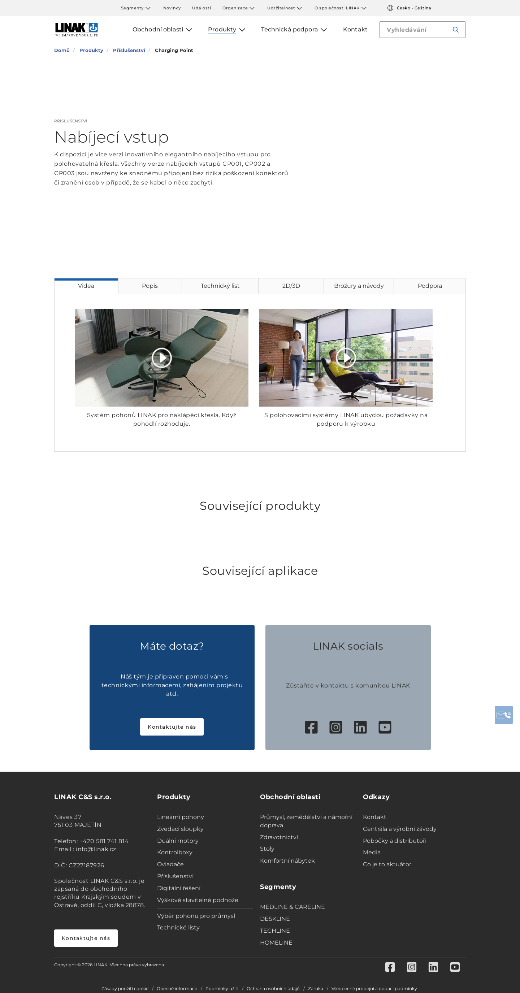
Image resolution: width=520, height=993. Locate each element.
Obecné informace (177, 988)
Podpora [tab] (430, 285)
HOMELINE (276, 942)
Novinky (172, 7)
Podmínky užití (221, 988)
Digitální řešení (178, 888)
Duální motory (178, 840)
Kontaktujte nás (172, 727)
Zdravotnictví (279, 837)
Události (201, 7)
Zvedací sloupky (180, 828)
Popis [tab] (150, 285)
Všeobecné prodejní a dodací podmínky (374, 988)
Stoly (267, 848)
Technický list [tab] (220, 285)
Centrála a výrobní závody (400, 828)
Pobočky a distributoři (394, 840)
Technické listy (178, 927)
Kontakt (374, 817)
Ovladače (170, 864)
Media (372, 852)
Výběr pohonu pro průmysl (196, 915)
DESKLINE (275, 918)
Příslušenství (175, 876)
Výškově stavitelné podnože (197, 900)
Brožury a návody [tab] (359, 285)
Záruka (315, 988)
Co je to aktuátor (387, 864)
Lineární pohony (180, 817)
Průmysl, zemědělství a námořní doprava (306, 821)
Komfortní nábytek (287, 860)
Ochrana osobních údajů (273, 988)
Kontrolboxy (174, 852)
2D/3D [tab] (291, 285)
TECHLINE (275, 930)
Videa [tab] (86, 285)
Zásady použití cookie (124, 988)
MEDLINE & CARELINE (292, 906)
